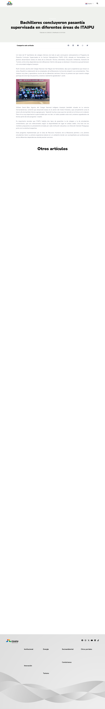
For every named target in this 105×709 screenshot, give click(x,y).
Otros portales (86, 649)
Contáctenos (67, 662)
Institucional (52, 19)
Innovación (28, 666)
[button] (68, 45)
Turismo (46, 673)
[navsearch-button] (97, 3)
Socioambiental (68, 649)
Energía (46, 649)
